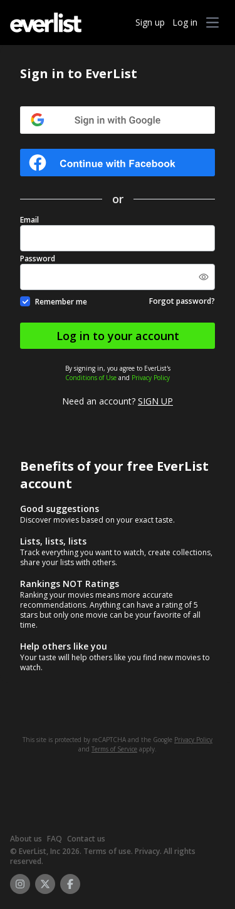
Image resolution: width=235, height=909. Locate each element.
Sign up (150, 22)
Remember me (61, 301)
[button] (212, 22)
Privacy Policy (151, 377)
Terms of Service (114, 749)
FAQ (54, 838)
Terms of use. (108, 851)
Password (37, 259)
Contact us (86, 838)
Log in (184, 22)
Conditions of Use (91, 377)
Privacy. (148, 851)
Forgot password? (182, 301)
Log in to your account (117, 335)
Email (29, 220)
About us (26, 838)
